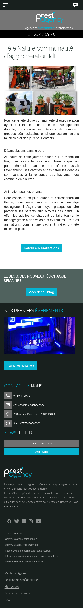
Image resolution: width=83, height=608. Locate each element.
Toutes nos (20, 365)
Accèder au (41, 292)
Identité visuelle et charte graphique (24, 561)
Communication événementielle (21, 544)
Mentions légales (15, 573)
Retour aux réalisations (41, 248)
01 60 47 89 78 (41, 34)
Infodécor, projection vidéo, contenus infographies (31, 556)
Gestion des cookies (17, 593)
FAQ (7, 600)
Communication (13, 533)
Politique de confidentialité (21, 580)
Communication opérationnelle (21, 539)
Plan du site (12, 586)
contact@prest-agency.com (28, 404)
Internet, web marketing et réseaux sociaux (28, 550)
